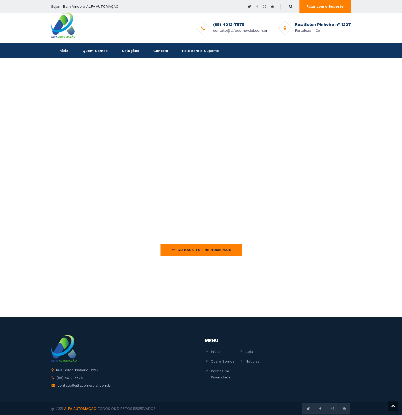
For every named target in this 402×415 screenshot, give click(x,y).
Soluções (130, 51)
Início (63, 51)
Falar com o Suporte (325, 6)
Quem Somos (95, 51)
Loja (249, 352)
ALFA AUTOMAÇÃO (80, 408)
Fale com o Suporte (200, 51)
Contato (160, 51)
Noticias (252, 361)
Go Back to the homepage (201, 250)
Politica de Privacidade (220, 374)
